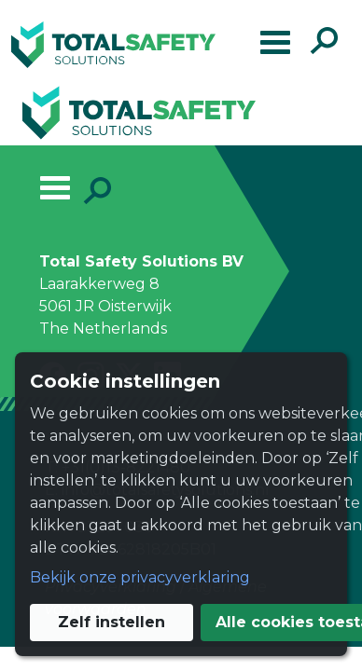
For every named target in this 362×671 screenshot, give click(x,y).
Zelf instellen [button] (185, 592)
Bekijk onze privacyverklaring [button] (125, 547)
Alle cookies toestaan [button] (185, 637)
